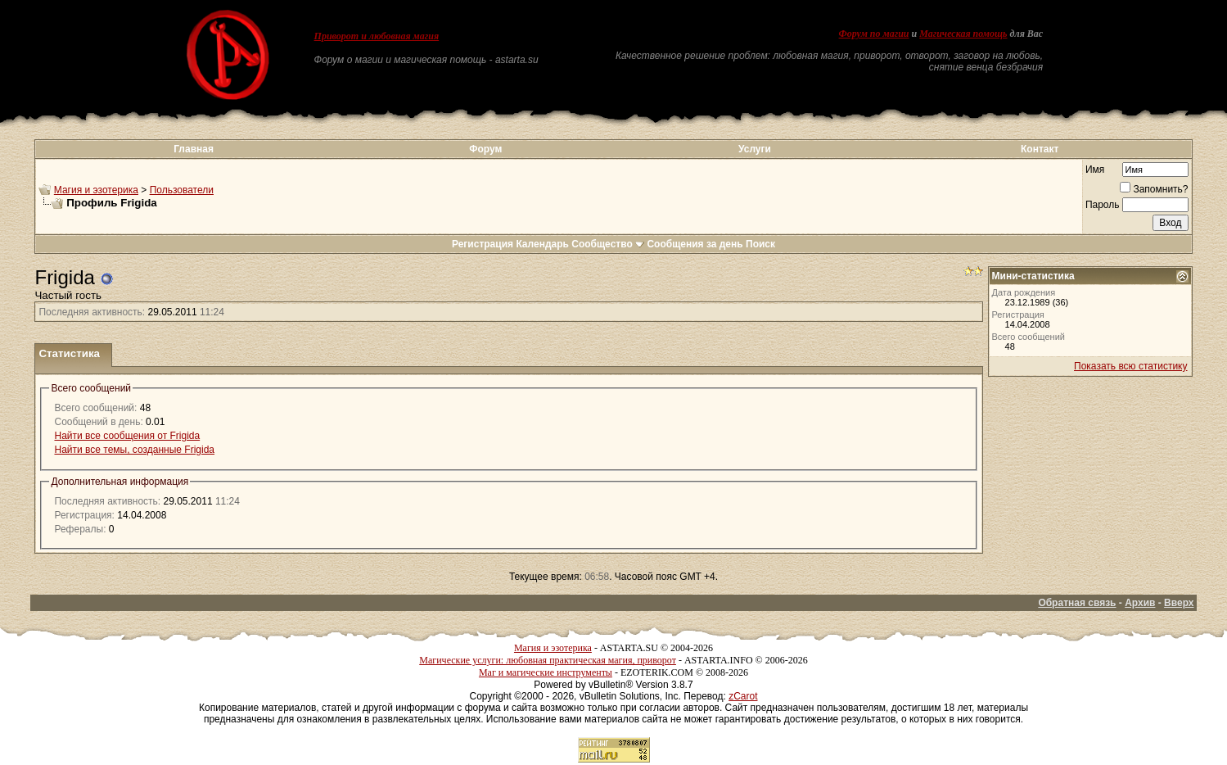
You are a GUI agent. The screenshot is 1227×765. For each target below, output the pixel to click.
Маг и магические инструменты (545, 672)
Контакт (1039, 149)
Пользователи (182, 190)
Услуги (754, 149)
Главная (194, 149)
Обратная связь (1077, 603)
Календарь (542, 244)
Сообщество (607, 244)
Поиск (760, 244)
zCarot (743, 696)
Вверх (1178, 603)
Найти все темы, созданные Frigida (134, 449)
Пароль (1102, 204)
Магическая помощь (963, 33)
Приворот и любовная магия (377, 36)
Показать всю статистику (1130, 366)
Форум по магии (874, 33)
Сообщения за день (694, 244)
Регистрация (482, 244)
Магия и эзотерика (96, 190)
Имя (1094, 169)
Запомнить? (1154, 189)
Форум (485, 149)
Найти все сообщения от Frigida (127, 435)
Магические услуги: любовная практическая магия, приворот (547, 660)
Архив (1140, 603)
